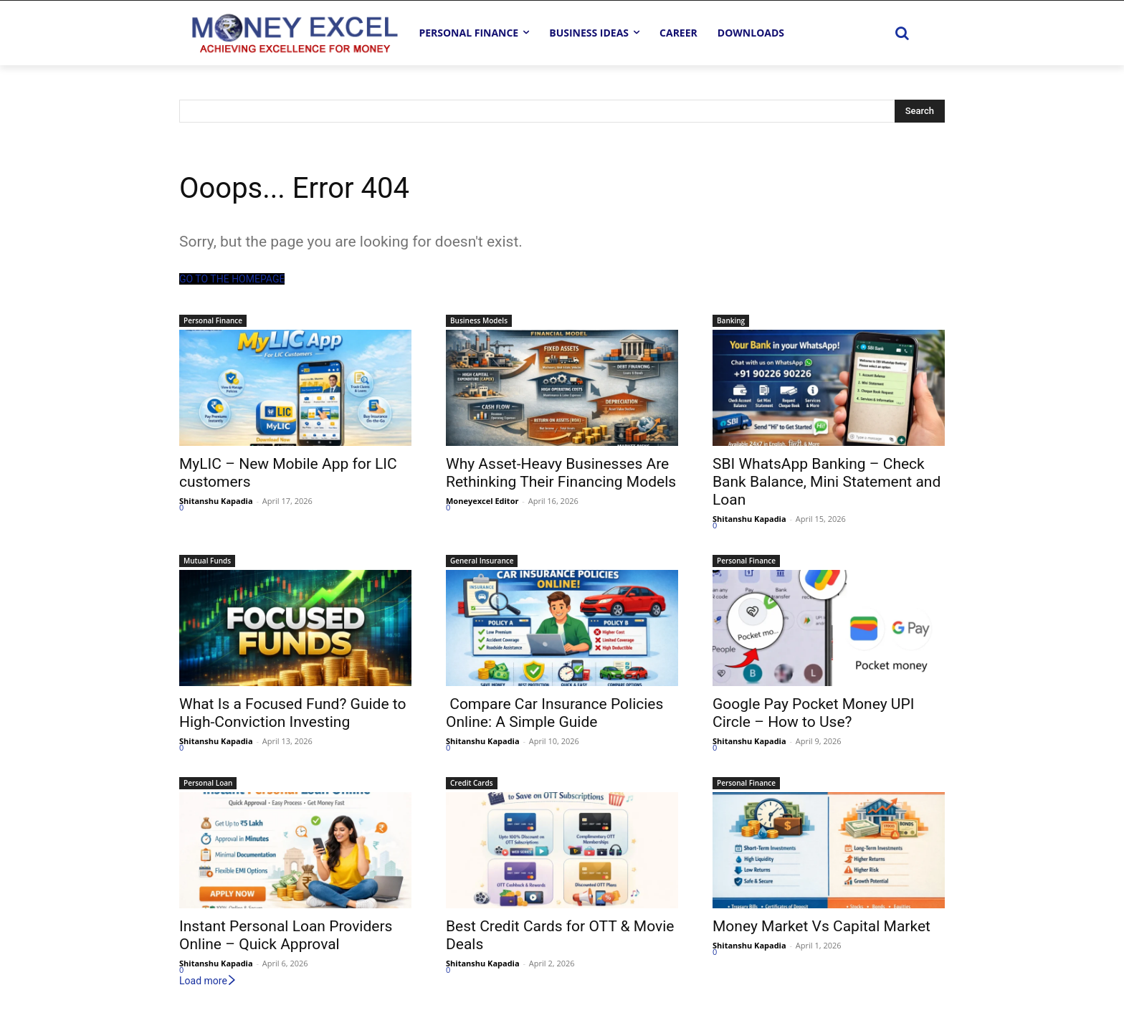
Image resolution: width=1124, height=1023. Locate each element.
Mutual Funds (207, 561)
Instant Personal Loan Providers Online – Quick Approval (285, 935)
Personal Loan (208, 783)
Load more (208, 980)
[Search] (920, 111)
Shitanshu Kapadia (216, 500)
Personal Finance (213, 320)
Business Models (479, 320)
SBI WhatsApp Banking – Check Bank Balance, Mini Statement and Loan (826, 481)
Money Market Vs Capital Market (821, 926)
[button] (902, 33)
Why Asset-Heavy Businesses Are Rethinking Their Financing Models (561, 472)
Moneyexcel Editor (482, 500)
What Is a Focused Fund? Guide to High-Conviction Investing (292, 713)
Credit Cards (471, 783)
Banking (731, 320)
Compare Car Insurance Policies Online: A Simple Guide (554, 713)
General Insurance (481, 561)
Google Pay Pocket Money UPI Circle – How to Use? (813, 713)
